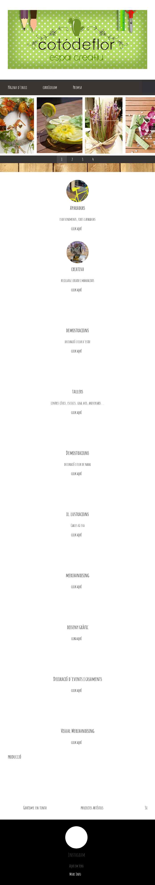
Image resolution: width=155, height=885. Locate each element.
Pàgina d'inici (17, 87)
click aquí (77, 228)
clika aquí (77, 638)
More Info (76, 874)
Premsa (77, 87)
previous (141, 757)
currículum (50, 87)
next (145, 757)
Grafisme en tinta (35, 807)
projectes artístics (92, 807)
